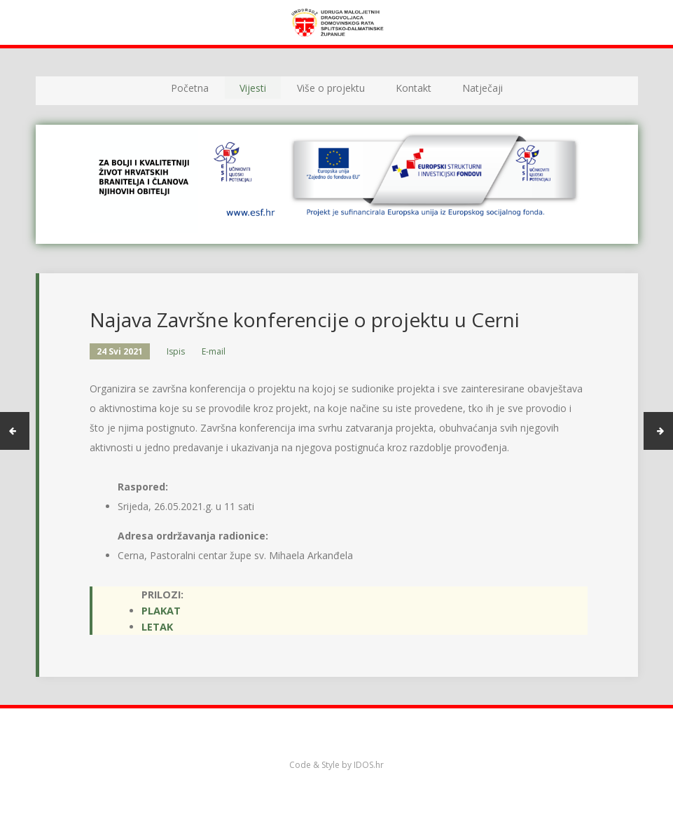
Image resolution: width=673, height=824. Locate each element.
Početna (190, 88)
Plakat (161, 610)
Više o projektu (331, 88)
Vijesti (253, 88)
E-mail (214, 351)
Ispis (176, 351)
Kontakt (413, 88)
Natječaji (482, 88)
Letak (157, 626)
